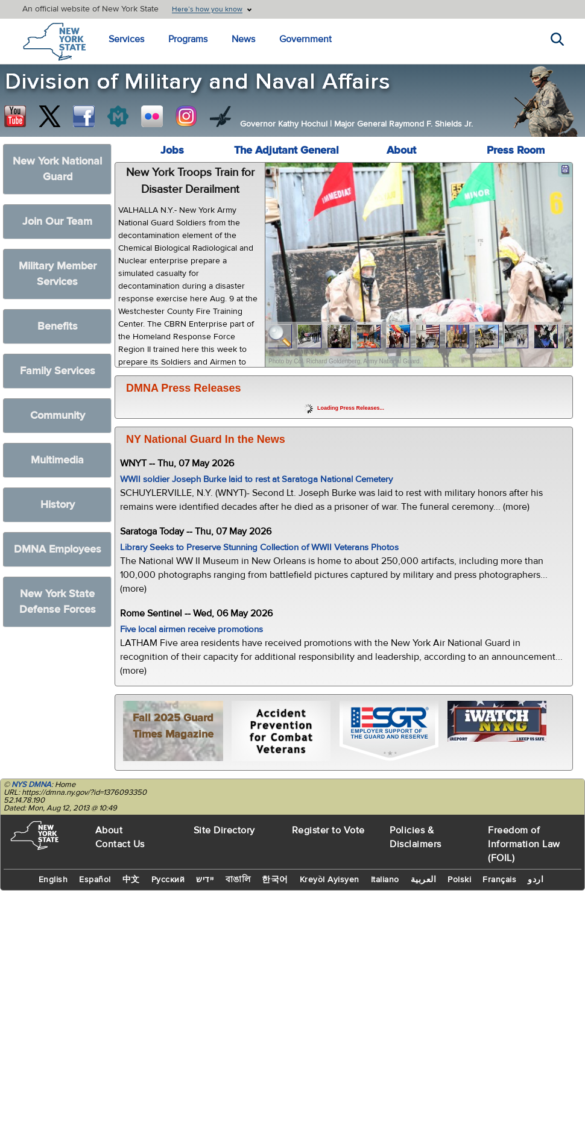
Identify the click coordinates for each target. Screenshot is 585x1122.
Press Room (516, 150)
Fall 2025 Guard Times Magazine (173, 726)
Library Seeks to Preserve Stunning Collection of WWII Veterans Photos (259, 547)
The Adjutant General (286, 150)
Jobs (172, 150)
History (57, 505)
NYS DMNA (31, 784)
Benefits (57, 326)
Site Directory (224, 830)
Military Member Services (57, 274)
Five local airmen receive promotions (191, 629)
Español (95, 879)
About (401, 150)
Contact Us (120, 844)
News (243, 39)
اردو (535, 879)
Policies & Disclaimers (415, 837)
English (53, 879)
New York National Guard (57, 169)
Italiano (385, 879)
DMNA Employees (57, 549)
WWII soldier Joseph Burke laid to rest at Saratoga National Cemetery (256, 479)
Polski (459, 879)
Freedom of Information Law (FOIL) (524, 844)
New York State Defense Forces (57, 601)
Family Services (57, 371)
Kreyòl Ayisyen (329, 879)
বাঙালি (238, 879)
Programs (187, 39)
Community (57, 415)
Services (126, 39)
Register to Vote (328, 830)
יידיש (205, 879)
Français (499, 879)
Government (305, 39)
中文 (131, 879)
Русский (168, 879)
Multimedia (57, 460)
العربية (424, 879)
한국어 (275, 879)
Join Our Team (57, 221)
